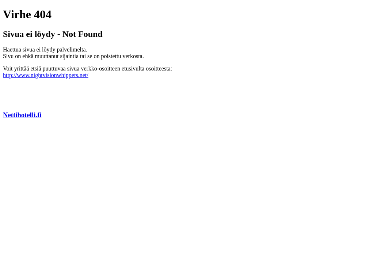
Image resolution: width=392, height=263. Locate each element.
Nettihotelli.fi (22, 115)
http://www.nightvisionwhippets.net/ (45, 75)
